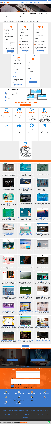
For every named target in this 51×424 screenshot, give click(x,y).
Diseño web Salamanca (34, 414)
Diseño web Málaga (42, 413)
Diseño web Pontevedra (28, 414)
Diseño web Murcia (5, 414)
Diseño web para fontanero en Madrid (42, 202)
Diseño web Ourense (16, 414)
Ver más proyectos (25, 345)
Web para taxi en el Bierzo (25, 202)
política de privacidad (23, 387)
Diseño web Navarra (10, 414)
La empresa (37, 2)
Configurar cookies (17, 422)
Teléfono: (12, 374)
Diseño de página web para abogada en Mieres (42, 233)
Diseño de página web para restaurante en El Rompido (42, 311)
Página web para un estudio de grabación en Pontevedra (25, 340)
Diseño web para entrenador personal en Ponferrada (8, 187)
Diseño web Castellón (27, 410)
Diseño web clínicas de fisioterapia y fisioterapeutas (32, 394)
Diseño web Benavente (23, 366)
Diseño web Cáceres (11, 410)
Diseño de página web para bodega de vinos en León (8, 340)
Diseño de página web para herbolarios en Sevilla (42, 172)
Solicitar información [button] (10, 51)
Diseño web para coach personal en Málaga (25, 249)
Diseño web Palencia (22, 414)
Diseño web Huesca (40, 411)
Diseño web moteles (31, 398)
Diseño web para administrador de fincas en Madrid (25, 326)
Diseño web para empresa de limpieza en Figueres (42, 326)
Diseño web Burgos (5, 410)
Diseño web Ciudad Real (39, 410)
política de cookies (12, 422)
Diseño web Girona (11, 411)
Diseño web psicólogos (44, 398)
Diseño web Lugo (31, 413)
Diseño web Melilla (47, 413)
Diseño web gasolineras (6, 398)
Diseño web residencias (6, 403)
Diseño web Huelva (35, 411)
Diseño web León (21, 413)
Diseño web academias (6, 393)
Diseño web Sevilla (46, 414)
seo (26, 2)
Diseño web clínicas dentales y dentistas (44, 393)
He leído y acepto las (17, 384)
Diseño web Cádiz (16, 410)
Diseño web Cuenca (5, 411)
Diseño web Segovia (40, 414)
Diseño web (23, 2)
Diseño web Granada (16, 411)
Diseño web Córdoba (45, 410)
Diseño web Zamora (28, 366)
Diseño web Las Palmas (16, 413)
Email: (12, 376)
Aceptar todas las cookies (23, 422)
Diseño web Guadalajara (23, 411)
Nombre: (12, 371)
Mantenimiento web (31, 2)
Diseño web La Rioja (9, 413)
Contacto (41, 2)
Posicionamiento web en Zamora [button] (13, 359)
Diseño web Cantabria (21, 410)
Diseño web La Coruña (4, 413)
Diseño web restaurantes (19, 403)
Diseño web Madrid (36, 413)
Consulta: (12, 378)
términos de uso (28, 387)
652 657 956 (43, 0)
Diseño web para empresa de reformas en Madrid (8, 326)
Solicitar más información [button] (25, 104)
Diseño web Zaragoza (25, 417)
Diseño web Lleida (26, 413)
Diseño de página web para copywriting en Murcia (8, 311)
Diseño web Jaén (46, 411)
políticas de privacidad (21, 384)
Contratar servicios (47, 2)
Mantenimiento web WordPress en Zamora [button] (38, 359)
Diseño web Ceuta (33, 410)
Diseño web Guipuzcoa (29, 411)
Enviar (12, 386)
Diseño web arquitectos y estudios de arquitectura (19, 394)
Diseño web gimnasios (19, 398)
